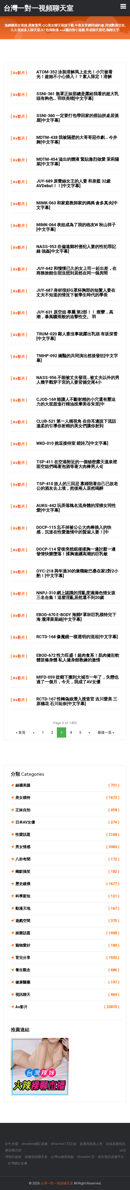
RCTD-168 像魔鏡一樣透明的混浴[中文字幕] (77, 636)
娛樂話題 (67, 933)
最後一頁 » (106, 732)
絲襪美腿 (67, 785)
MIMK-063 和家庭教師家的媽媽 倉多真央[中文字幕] (77, 205)
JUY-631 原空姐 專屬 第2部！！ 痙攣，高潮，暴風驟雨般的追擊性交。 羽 (74, 314)
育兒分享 (67, 958)
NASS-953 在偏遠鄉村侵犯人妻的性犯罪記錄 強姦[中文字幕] (76, 249)
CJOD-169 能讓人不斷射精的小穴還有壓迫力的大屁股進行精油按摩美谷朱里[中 (76, 401)
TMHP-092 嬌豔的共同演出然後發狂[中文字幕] (77, 358)
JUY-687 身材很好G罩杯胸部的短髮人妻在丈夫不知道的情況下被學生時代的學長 (75, 292)
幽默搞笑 (67, 871)
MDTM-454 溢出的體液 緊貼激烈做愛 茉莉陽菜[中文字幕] (77, 161)
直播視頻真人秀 (91, 1144)
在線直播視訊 (115, 1144)
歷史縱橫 (67, 884)
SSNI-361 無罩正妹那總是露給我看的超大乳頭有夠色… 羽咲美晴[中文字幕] (77, 96)
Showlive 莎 (86, 1157)
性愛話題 (67, 834)
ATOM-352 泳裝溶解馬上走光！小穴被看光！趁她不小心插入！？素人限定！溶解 (74, 74)
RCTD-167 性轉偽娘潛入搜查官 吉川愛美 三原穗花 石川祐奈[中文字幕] (76, 701)
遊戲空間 (67, 921)
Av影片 (19, 73)
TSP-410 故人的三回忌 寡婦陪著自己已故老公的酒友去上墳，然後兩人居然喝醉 (77, 486)
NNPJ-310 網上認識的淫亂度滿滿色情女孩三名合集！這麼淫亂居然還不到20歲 (75, 595)
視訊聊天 (67, 994)
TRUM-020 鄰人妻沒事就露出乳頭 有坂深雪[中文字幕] (76, 336)
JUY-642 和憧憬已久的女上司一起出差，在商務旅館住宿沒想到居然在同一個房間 (76, 270)
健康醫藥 (67, 982)
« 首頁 (20, 732)
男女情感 (67, 847)
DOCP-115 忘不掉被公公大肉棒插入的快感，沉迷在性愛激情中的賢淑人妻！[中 (73, 529)
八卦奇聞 (67, 859)
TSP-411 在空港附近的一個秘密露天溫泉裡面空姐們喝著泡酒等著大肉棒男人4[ (76, 464)
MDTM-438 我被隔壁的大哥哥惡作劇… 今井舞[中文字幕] (76, 139)
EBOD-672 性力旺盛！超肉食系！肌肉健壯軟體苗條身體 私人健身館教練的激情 (77, 657)
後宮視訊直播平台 (111, 1157)
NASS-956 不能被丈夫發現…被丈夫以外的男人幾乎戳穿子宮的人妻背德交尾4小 (77, 380)
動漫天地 (67, 908)
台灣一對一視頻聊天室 (57, 1183)
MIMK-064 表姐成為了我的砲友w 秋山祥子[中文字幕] (76, 227)
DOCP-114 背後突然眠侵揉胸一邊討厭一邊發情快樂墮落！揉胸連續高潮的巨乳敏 (76, 551)
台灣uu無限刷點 (62, 1157)
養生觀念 (67, 970)
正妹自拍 (67, 810)
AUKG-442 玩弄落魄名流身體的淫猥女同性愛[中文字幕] (76, 508)
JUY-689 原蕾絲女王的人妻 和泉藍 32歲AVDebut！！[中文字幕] (73, 183)
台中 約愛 (11, 1144)
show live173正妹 (63, 1144)
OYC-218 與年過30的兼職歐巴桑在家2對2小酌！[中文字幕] (77, 573)
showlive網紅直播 (35, 1144)
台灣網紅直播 (17, 1163)
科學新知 (67, 896)
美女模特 (67, 797)
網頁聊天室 (13, 1150)
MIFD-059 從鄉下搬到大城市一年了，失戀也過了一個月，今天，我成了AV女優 (77, 679)
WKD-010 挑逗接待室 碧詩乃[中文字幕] (72, 443)
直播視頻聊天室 (36, 1157)
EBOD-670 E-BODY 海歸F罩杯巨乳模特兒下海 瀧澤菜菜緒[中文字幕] (76, 617)
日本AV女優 (67, 822)
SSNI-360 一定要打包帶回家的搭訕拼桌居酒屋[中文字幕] (77, 118)
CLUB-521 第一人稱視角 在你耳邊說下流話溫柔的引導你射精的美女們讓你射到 (76, 423)
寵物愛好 (67, 945)
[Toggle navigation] (123, 6)
